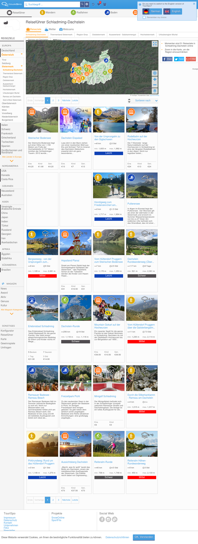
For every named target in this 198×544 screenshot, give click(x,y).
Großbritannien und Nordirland (11, 151)
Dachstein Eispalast (71, 138)
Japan (4, 217)
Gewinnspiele (8, 343)
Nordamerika (10, 166)
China (4, 213)
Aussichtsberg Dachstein (74, 462)
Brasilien (6, 270)
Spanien (5, 146)
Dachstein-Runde (70, 326)
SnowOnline (58, 518)
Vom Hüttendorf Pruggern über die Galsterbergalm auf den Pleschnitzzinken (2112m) (141, 326)
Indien (4, 221)
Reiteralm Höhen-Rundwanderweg (137, 462)
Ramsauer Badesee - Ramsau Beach (39, 396)
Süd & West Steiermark (12, 100)
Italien (4, 125)
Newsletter (9, 530)
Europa (6, 46)
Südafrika (6, 258)
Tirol (4, 60)
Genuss (5, 301)
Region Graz (82, 35)
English (176, 11)
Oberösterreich (9, 103)
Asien (5, 202)
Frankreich (7, 133)
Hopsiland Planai (70, 261)
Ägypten (5, 254)
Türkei (4, 226)
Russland (6, 230)
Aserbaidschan (9, 242)
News (4, 289)
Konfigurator (7, 331)
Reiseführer (18, 13)
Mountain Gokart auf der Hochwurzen (107, 326)
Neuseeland (7, 191)
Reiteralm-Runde (103, 462)
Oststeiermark (98, 35)
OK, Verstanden (144, 537)
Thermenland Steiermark (61, 35)
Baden (113, 12)
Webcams (68, 29)
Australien (6, 195)
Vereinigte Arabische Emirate (11, 208)
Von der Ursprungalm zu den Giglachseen (107, 138)
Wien (4, 110)
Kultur (4, 305)
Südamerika (9, 265)
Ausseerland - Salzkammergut (122, 35)
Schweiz (5, 129)
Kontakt (8, 523)
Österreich (7, 55)
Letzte (75, 100)
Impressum (10, 518)
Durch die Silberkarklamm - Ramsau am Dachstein (141, 396)
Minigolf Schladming (105, 396)
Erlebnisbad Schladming (41, 326)
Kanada (5, 175)
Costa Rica (7, 179)
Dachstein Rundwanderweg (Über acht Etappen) (140, 261)
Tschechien (7, 142)
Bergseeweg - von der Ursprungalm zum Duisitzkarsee (39, 261)
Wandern (50, 12)
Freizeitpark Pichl (70, 396)
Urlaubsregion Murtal (168, 35)
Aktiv (3, 297)
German (155, 11)
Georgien (6, 234)
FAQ (6, 528)
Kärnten (5, 107)
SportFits (56, 520)
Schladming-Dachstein (36, 35)
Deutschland (8, 50)
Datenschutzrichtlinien (117, 537)
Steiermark (8, 67)
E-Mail (193, 59)
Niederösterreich (10, 117)
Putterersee (134, 204)
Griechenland (8, 138)
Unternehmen (11, 525)
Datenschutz (10, 520)
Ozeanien (7, 186)
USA (3, 171)
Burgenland (7, 120)
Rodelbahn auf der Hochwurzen (137, 138)
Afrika (6, 249)
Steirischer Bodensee (39, 138)
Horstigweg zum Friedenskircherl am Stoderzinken (105, 204)
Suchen (84, 4)
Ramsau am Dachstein (12, 97)
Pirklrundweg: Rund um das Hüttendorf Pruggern (41, 462)
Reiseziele (35, 29)
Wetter (52, 29)
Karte (4, 339)
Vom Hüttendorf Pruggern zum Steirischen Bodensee (108, 260)
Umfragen (6, 347)
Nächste (66, 100)
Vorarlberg (7, 113)
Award (4, 293)
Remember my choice (156, 17)
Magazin (11, 284)
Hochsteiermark (147, 35)
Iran (3, 238)
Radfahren (82, 12)
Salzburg (6, 63)
